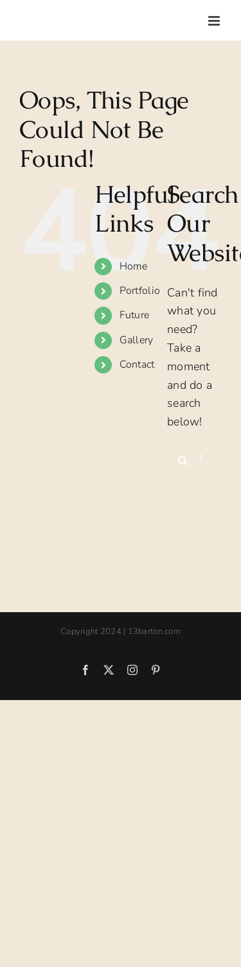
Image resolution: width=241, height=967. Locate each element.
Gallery (137, 340)
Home (134, 266)
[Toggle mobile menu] (215, 21)
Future (135, 315)
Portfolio (140, 291)
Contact (137, 364)
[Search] (183, 460)
